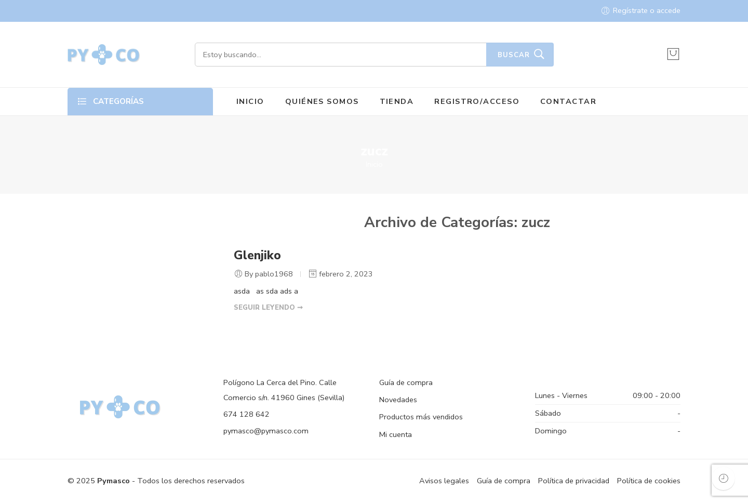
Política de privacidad (573, 480)
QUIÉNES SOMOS (322, 101)
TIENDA (397, 101)
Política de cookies (648, 480)
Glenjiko (257, 255)
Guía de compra (406, 382)
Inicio (374, 164)
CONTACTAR (568, 101)
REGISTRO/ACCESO (476, 101)
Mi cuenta (395, 434)
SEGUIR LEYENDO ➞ (268, 307)
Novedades (398, 399)
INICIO (250, 101)
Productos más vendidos (421, 417)
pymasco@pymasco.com (266, 431)
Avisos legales (444, 480)
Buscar (514, 55)
